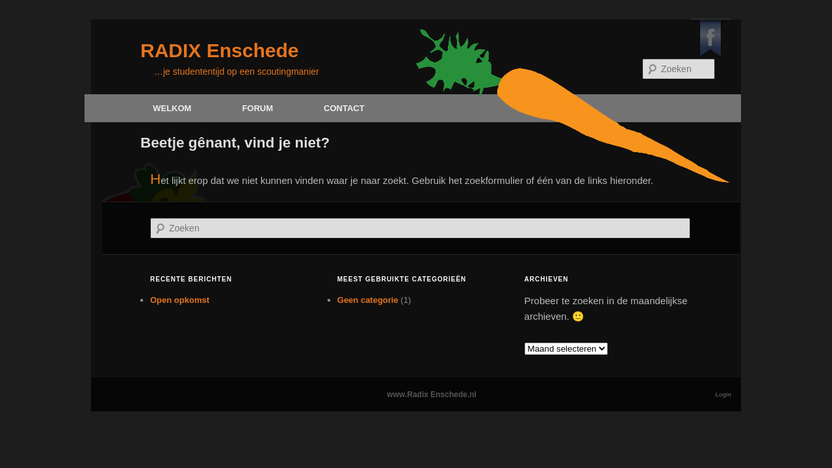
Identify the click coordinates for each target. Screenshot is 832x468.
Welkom (172, 108)
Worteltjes (129, 394)
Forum (257, 108)
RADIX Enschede (219, 50)
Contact (344, 108)
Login (724, 394)
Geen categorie (367, 300)
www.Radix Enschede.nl (431, 394)
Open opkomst (179, 300)
